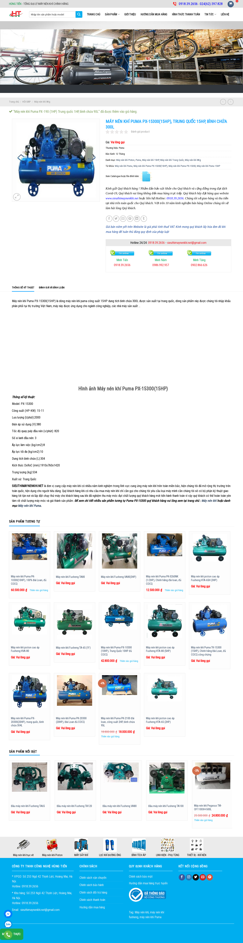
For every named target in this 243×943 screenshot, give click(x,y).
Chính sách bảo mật (141, 876)
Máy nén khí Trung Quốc (172, 160)
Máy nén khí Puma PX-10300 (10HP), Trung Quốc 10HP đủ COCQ (116, 651)
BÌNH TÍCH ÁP (139, 855)
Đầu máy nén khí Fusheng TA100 (166, 806)
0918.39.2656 (156, 243)
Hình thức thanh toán (186, 14)
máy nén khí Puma (150, 917)
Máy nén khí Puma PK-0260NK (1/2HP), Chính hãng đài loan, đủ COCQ (163, 580)
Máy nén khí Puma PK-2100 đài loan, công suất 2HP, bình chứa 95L (118, 722)
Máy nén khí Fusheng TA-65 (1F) (73, 647)
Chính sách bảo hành (91, 885)
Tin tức (210, 14)
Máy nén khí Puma (123, 166)
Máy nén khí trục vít (23, 855)
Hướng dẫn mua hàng (154, 14)
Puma (138, 160)
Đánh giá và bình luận (51, 287)
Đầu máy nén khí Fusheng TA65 (28, 806)
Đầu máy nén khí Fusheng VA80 (120, 806)
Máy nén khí (208, 501)
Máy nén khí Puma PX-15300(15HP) (150, 166)
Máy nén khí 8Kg (42, 101)
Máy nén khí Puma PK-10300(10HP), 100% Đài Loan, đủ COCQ (28, 580)
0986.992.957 (160, 265)
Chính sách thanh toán (92, 900)
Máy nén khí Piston (125, 160)
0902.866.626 (199, 265)
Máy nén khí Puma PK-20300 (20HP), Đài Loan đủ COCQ (71, 720)
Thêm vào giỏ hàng (39, 590)
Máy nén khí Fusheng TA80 (70, 577)
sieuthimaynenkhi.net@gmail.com (186, 243)
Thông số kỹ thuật (23, 287)
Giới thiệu (130, 14)
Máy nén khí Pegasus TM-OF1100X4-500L (208, 807)
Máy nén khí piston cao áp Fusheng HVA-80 (25, 649)
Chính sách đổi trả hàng (93, 892)
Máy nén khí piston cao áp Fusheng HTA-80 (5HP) (160, 649)
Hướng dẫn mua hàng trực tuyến (148, 883)
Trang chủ (93, 14)
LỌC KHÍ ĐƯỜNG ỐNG (110, 855)
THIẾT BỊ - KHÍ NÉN (196, 855)
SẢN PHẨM (112, 14)
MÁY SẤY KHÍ (81, 855)
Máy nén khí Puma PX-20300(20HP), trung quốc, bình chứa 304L (27, 722)
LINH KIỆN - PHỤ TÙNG (167, 855)
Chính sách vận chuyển (92, 878)
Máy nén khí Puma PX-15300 (182, 166)
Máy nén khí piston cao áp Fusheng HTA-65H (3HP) (205, 578)
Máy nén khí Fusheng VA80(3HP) (118, 577)
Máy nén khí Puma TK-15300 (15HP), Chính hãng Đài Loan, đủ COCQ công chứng (208, 651)
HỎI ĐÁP (26, 101)
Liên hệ (225, 14)
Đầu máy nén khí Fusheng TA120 (74, 806)
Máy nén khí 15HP (150, 160)
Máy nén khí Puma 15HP (208, 166)
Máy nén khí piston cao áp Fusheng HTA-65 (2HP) (160, 720)
